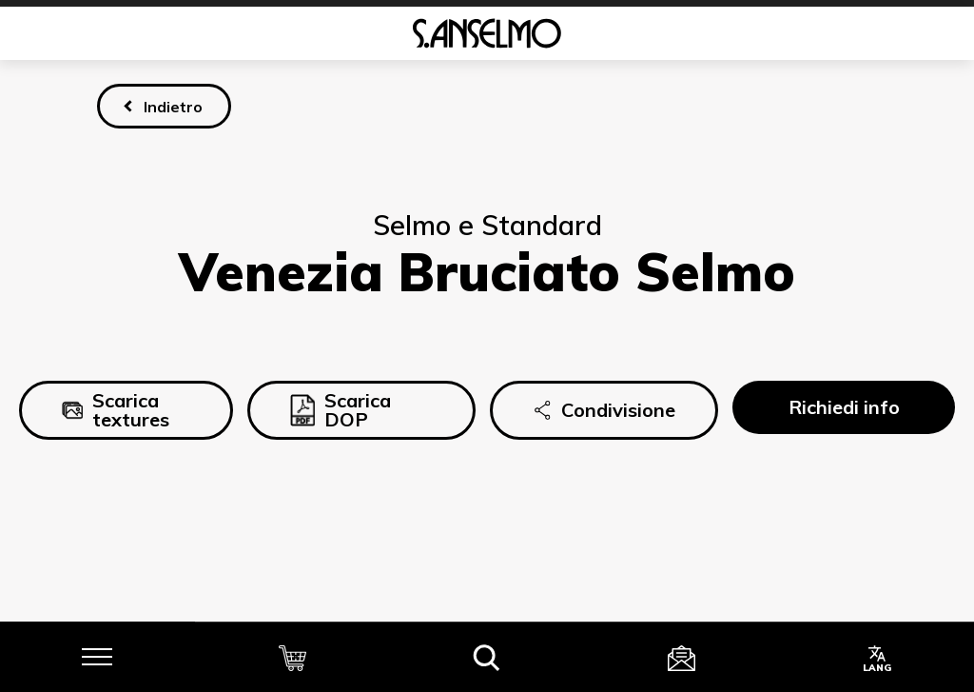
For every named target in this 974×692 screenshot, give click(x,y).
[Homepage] (487, 33)
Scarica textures (115, 409)
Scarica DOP (340, 409)
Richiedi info (844, 407)
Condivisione (604, 410)
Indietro (173, 106)
